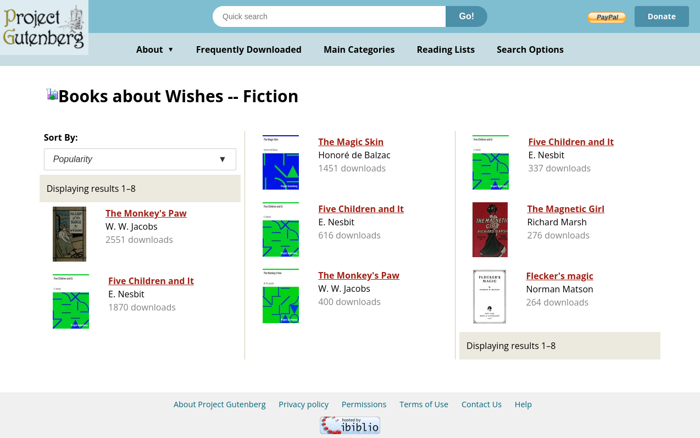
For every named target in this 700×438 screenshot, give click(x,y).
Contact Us (482, 404)
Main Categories (359, 49)
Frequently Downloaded (249, 49)
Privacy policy (304, 404)
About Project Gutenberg (220, 404)
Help (523, 404)
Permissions (364, 404)
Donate (662, 16)
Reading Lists (446, 49)
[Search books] (329, 16)
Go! (466, 16)
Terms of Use (423, 404)
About (155, 49)
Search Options (530, 49)
